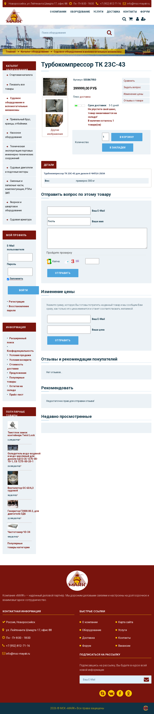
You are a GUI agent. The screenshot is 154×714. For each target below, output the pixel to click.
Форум (145, 11)
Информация (16, 327)
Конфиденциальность (20, 351)
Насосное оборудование (13, 134)
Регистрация (143, 19)
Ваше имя (75, 221)
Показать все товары (15, 86)
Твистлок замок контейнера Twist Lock (21, 433)
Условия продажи (20, 355)
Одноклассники (128, 693)
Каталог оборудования (35, 51)
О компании (58, 11)
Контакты (130, 11)
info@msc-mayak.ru (138, 3)
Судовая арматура (18, 220)
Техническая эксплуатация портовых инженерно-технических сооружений (19, 152)
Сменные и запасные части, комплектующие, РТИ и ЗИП (18, 186)
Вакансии (124, 645)
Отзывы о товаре (133, 100)
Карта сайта (125, 622)
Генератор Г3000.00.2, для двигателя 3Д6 (23, 512)
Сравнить (129, 80)
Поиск (124, 19)
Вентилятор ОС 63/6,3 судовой (21, 489)
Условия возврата (20, 359)
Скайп (102, 693)
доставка (85, 96)
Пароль (11, 264)
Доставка (113, 11)
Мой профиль (16, 235)
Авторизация (137, 19)
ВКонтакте (111, 693)
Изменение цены (133, 94)
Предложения (17, 373)
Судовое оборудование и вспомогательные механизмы (87, 51)
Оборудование (80, 11)
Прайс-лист (16, 394)
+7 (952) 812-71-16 (110, 3)
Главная (11, 51)
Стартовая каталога (19, 75)
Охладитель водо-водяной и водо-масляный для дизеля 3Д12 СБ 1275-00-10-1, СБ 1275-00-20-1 (24, 457)
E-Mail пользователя (16, 247)
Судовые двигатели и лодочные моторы (19, 169)
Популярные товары (15, 413)
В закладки (118, 147)
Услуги (98, 11)
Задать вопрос (132, 87)
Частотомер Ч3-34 (19, 532)
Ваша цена (76, 330)
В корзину (127, 137)
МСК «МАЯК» (68, 708)
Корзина (131, 19)
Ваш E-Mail (76, 211)
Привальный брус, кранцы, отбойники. (18, 121)
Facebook (120, 693)
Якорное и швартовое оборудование (13, 206)
